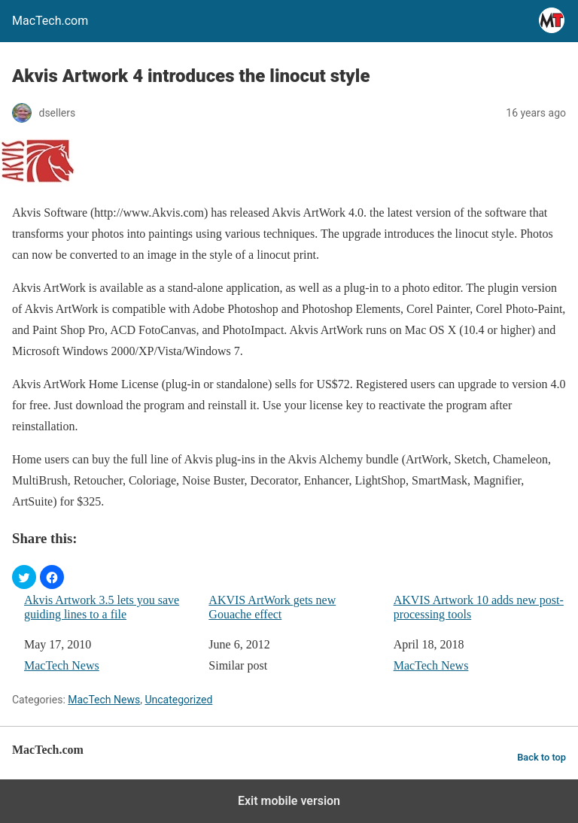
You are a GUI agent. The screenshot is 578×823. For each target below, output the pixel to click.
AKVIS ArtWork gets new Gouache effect (272, 607)
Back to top (541, 757)
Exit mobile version (289, 801)
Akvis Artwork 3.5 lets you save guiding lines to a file (101, 607)
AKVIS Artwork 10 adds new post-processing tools (479, 607)
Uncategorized (178, 700)
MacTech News (61, 665)
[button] (24, 577)
